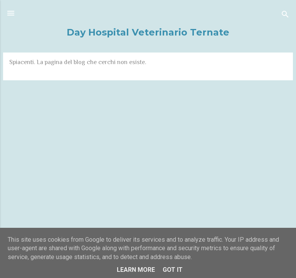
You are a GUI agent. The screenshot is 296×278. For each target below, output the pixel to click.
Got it (173, 269)
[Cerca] (285, 15)
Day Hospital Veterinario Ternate (148, 32)
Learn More (136, 269)
